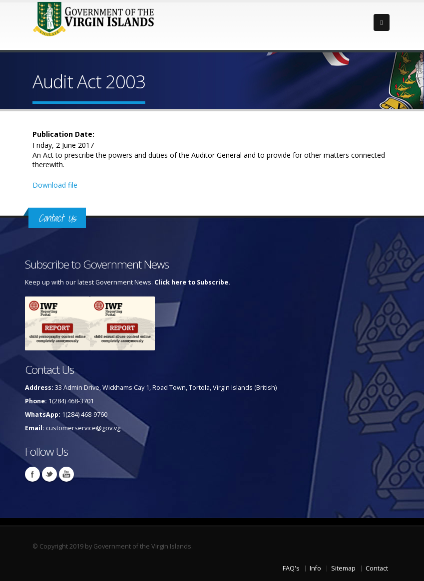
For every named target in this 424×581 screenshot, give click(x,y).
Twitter (49, 474)
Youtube (66, 474)
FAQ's (291, 568)
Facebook (32, 474)
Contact (377, 568)
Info (315, 568)
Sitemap (343, 568)
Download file (54, 185)
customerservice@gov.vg (83, 428)
